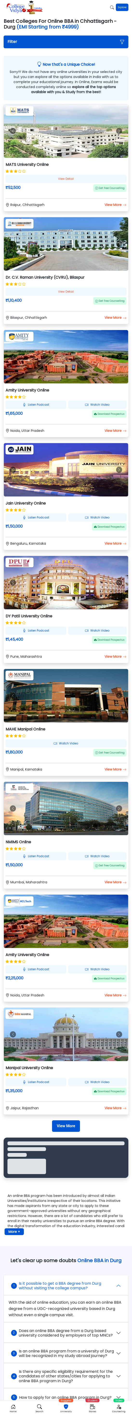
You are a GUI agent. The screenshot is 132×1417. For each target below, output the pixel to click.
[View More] (66, 1126)
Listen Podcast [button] (36, 405)
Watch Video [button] (97, 405)
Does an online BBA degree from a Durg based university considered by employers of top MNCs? (62, 1333)
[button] (66, 42)
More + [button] (14, 1231)
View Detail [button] (66, 179)
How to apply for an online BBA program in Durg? (61, 1397)
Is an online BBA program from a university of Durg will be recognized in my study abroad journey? (62, 1353)
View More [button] (115, 204)
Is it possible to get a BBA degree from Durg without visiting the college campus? (56, 1286)
